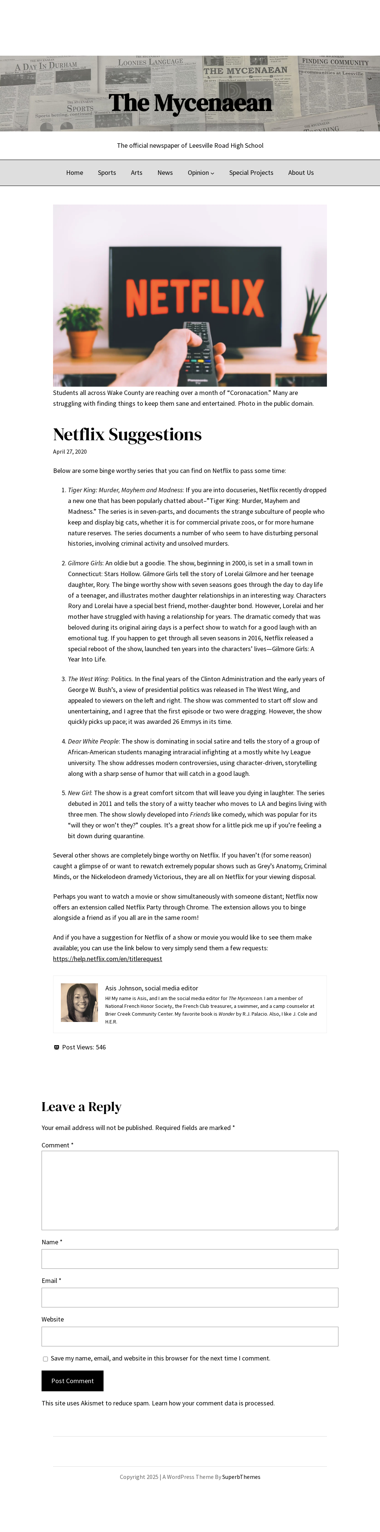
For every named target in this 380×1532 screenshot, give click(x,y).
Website (53, 1319)
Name (52, 1242)
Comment (58, 1145)
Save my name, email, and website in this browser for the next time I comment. (161, 1358)
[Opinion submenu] (212, 173)
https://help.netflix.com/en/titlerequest (107, 958)
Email (52, 1280)
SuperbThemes (241, 1476)
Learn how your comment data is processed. (213, 1403)
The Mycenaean (190, 102)
